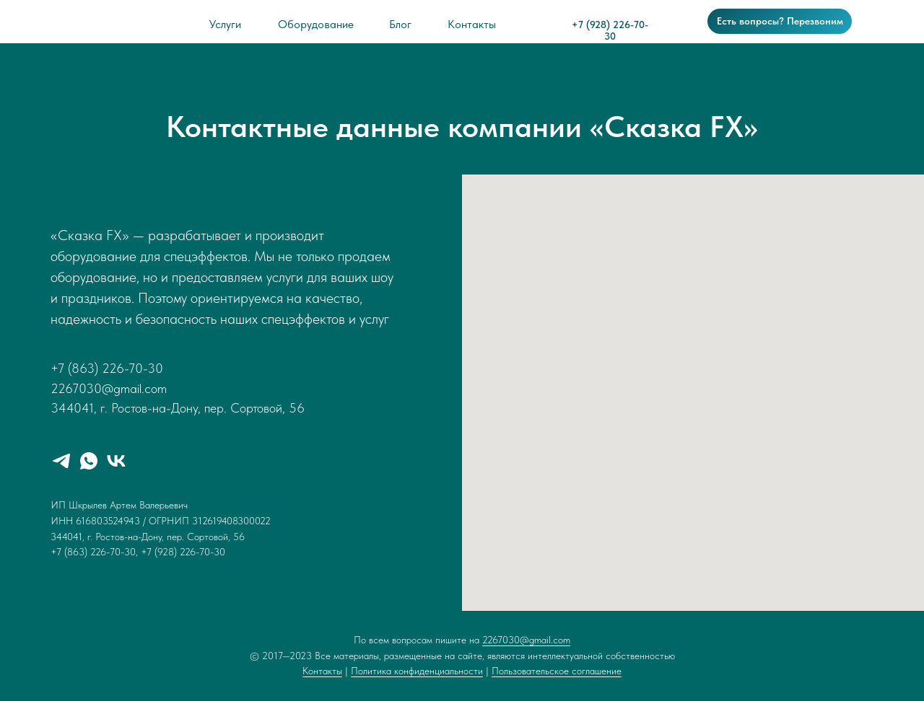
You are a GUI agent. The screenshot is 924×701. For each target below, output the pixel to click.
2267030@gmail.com (526, 639)
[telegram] (61, 461)
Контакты (322, 670)
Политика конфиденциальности (417, 670)
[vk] (116, 461)
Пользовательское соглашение (557, 670)
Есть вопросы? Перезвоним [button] (780, 21)
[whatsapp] (89, 461)
